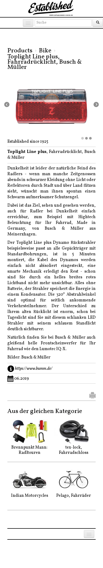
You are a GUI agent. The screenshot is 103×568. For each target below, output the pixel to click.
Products (19, 50)
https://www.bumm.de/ (33, 369)
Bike (45, 50)
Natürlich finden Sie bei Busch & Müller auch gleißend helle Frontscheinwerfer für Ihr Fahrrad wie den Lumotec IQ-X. (51, 343)
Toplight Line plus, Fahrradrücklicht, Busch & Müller (44, 62)
